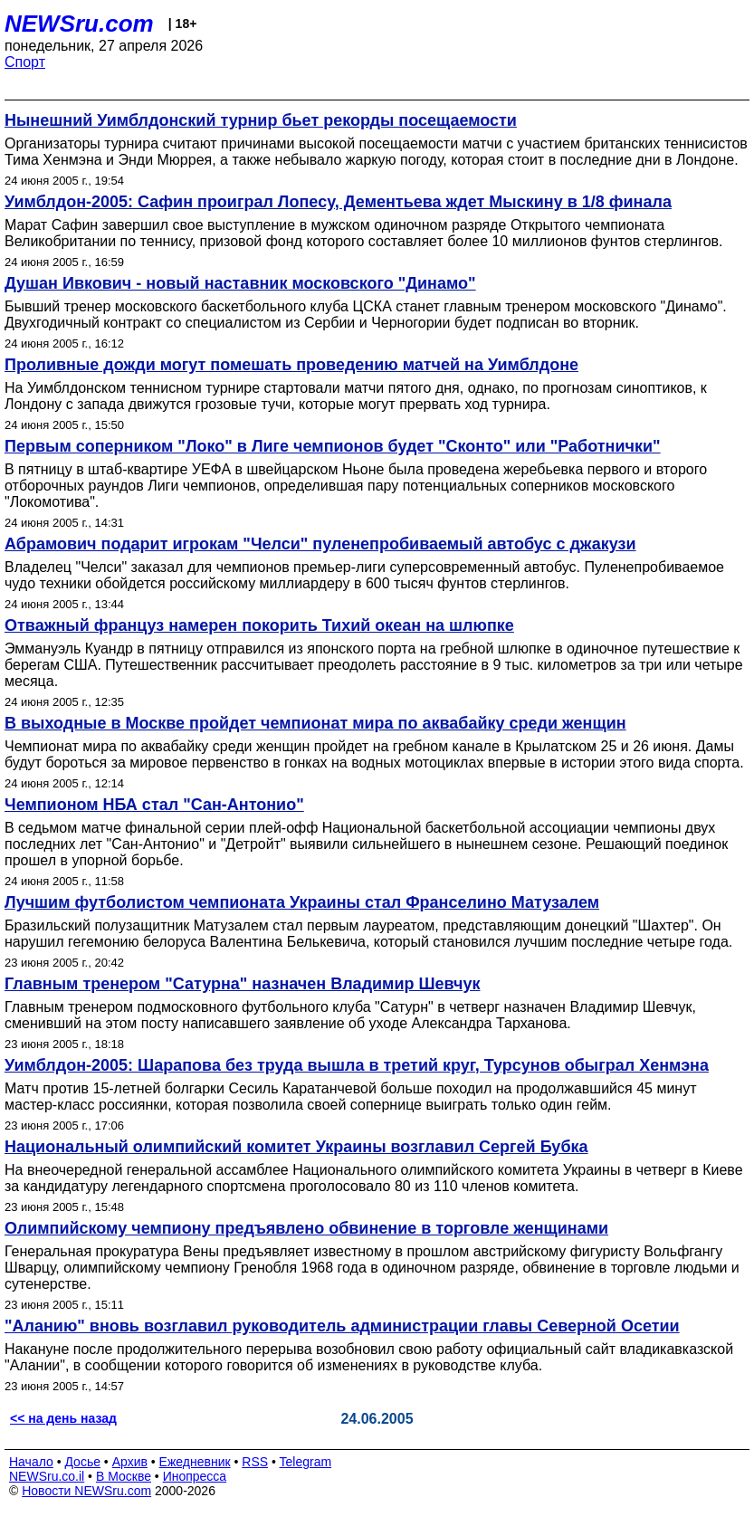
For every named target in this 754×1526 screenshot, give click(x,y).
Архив (130, 1461)
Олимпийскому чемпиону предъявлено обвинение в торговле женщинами (306, 1228)
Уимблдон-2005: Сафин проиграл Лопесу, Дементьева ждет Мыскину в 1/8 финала (338, 202)
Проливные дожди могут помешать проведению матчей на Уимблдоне (291, 365)
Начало (31, 1461)
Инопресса (195, 1476)
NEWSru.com (79, 23)
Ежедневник (195, 1461)
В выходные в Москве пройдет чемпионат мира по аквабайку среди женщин (315, 723)
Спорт (25, 62)
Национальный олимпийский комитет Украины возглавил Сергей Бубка (296, 1147)
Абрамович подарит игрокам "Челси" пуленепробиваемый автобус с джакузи (320, 544)
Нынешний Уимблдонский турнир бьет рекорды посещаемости (261, 120)
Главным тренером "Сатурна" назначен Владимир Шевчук (242, 984)
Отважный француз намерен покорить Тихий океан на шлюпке (259, 625)
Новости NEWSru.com (86, 1490)
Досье (82, 1461)
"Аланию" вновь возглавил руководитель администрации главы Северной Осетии (342, 1326)
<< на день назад (63, 1418)
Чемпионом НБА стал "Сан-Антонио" (154, 805)
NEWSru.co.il (46, 1476)
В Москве (123, 1476)
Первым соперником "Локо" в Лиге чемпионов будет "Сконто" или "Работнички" (333, 446)
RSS (255, 1461)
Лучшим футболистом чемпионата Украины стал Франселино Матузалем (302, 902)
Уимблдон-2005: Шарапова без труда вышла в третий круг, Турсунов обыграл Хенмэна (357, 1065)
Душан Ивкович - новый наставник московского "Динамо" (240, 283)
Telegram (306, 1461)
